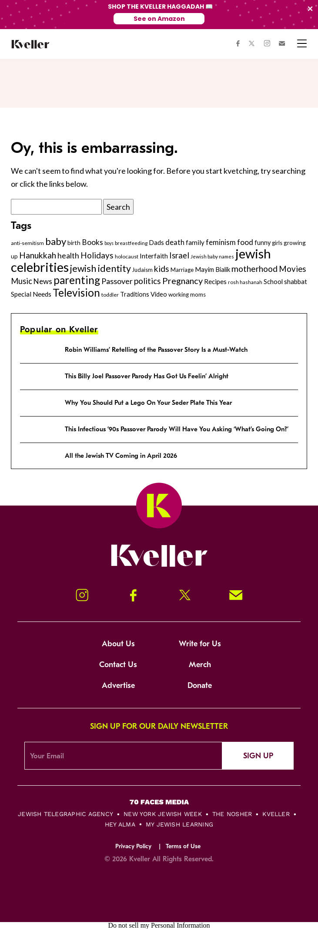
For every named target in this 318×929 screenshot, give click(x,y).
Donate (199, 685)
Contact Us (118, 664)
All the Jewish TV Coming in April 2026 (121, 456)
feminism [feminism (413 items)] (221, 242)
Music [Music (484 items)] (21, 281)
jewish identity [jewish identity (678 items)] (100, 268)
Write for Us (200, 643)
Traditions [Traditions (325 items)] (134, 294)
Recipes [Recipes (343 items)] (215, 281)
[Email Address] (123, 756)
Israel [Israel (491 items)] (179, 255)
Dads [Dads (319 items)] (156, 242)
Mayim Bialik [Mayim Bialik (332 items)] (212, 269)
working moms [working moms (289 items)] (187, 294)
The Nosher (232, 813)
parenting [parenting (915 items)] (77, 280)
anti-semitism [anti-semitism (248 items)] (27, 243)
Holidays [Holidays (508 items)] (97, 255)
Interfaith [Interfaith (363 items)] (154, 256)
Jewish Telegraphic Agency (65, 813)
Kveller (276, 813)
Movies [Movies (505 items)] (292, 269)
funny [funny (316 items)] (262, 242)
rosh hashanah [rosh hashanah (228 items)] (245, 282)
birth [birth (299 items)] (73, 242)
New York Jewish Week (163, 813)
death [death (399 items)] (174, 242)
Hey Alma (120, 824)
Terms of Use (183, 846)
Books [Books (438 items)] (92, 242)
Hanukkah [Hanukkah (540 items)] (37, 255)
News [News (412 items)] (42, 281)
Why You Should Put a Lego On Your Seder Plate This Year (148, 403)
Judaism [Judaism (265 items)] (142, 269)
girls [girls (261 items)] (277, 242)
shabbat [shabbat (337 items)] (295, 281)
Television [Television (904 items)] (76, 292)
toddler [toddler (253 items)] (110, 294)
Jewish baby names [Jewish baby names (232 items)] (212, 256)
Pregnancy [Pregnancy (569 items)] (182, 280)
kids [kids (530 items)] (161, 269)
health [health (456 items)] (68, 255)
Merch (200, 664)
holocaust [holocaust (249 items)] (126, 256)
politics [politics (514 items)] (147, 281)
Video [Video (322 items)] (159, 294)
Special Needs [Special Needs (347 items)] (31, 294)
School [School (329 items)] (273, 281)
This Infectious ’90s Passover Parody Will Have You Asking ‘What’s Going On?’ (176, 429)
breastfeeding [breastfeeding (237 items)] (131, 243)
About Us (118, 643)
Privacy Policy (133, 846)
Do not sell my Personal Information (159, 925)
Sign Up (258, 755)
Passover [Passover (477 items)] (117, 281)
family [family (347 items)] (195, 242)
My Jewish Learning (179, 824)
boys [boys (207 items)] (109, 243)
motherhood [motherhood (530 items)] (254, 269)
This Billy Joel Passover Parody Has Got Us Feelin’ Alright (146, 376)
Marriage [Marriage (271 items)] (182, 269)
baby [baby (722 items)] (55, 241)
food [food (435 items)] (245, 242)
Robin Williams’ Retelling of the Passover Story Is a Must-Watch (156, 350)
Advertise (118, 685)
